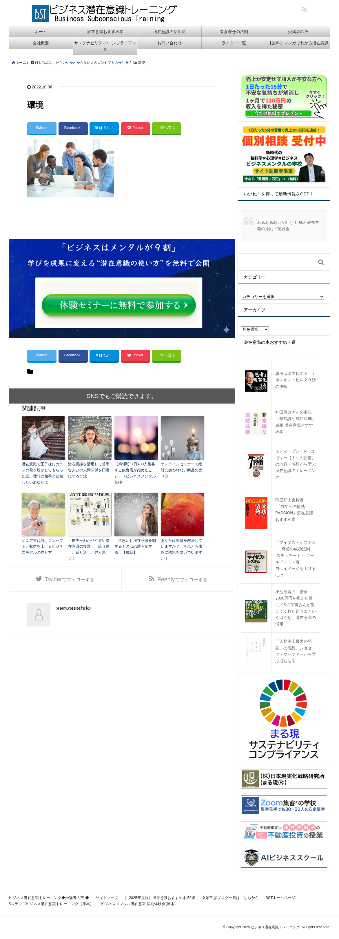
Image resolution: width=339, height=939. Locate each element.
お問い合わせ (169, 43)
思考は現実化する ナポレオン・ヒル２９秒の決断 (295, 380)
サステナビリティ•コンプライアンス (105, 46)
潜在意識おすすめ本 (105, 31)
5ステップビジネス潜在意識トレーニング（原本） (51, 904)
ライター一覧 (234, 43)
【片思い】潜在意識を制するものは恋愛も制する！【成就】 (135, 546)
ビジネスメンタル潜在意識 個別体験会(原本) (138, 904)
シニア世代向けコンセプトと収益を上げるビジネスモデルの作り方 (42, 546)
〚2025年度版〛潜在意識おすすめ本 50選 (160, 898)
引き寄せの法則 (234, 31)
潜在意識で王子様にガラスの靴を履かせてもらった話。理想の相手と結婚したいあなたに (42, 473)
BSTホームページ (280, 898)
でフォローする (69, 579)
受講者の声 (298, 31)
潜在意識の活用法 (169, 31)
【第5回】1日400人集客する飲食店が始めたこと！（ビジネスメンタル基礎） (135, 473)
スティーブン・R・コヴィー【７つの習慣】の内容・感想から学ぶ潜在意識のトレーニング (295, 464)
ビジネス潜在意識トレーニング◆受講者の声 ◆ (49, 898)
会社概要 (41, 43)
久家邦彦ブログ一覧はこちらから (230, 898)
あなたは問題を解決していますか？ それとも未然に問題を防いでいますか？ (181, 549)
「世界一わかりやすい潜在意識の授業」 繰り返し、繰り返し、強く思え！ (89, 549)
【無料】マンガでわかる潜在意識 (298, 43)
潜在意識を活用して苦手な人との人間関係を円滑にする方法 (89, 470)
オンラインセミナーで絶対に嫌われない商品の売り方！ (181, 470)
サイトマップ (107, 898)
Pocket (135, 128)
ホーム (41, 31)
